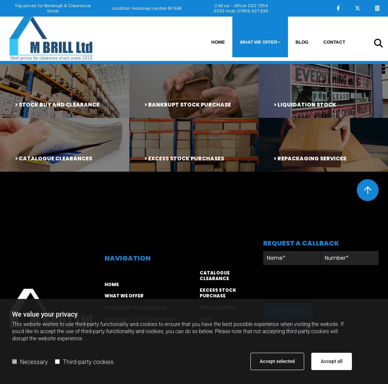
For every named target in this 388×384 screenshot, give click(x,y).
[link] (260, 37)
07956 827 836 (252, 11)
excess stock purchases (186, 158)
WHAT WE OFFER (124, 296)
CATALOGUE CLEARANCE (215, 276)
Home (218, 42)
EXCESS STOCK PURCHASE (218, 293)
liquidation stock (306, 104)
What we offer (258, 42)
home (112, 284)
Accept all (332, 361)
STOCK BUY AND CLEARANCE (59, 104)
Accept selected (277, 361)
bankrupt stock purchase (189, 104)
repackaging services (311, 158)
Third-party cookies (84, 362)
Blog (302, 42)
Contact (334, 42)
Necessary (30, 362)
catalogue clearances (55, 158)
